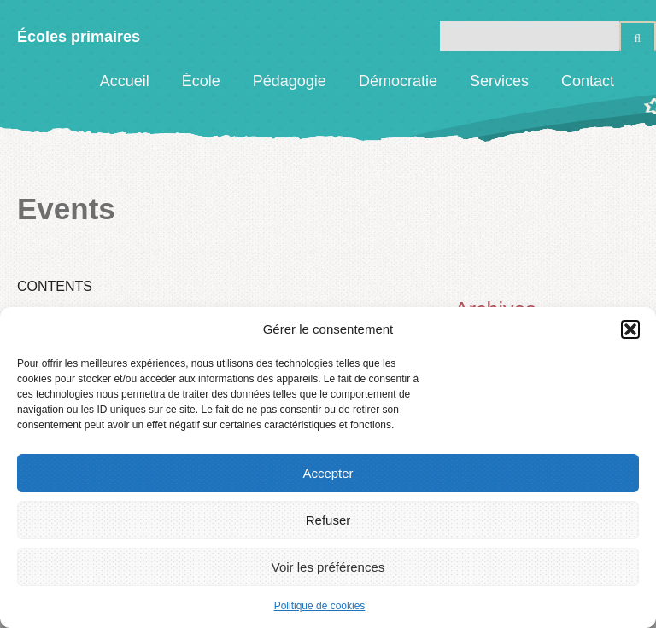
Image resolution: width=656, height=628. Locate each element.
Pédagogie (289, 81)
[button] (630, 329)
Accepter (327, 473)
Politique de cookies (320, 606)
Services (499, 81)
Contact (587, 81)
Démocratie (398, 81)
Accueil (124, 81)
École (201, 81)
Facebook (643, 81)
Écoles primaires (78, 36)
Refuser (328, 520)
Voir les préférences (328, 567)
